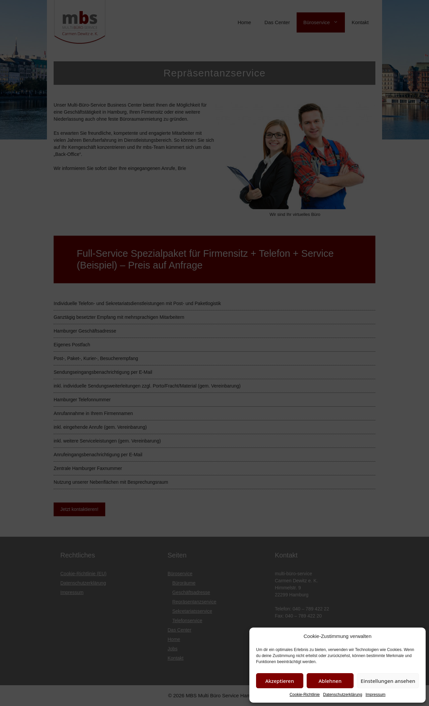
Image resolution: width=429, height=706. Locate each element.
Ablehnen (330, 681)
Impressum (375, 694)
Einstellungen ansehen (388, 681)
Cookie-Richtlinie (305, 694)
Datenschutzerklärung (342, 694)
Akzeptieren (279, 681)
